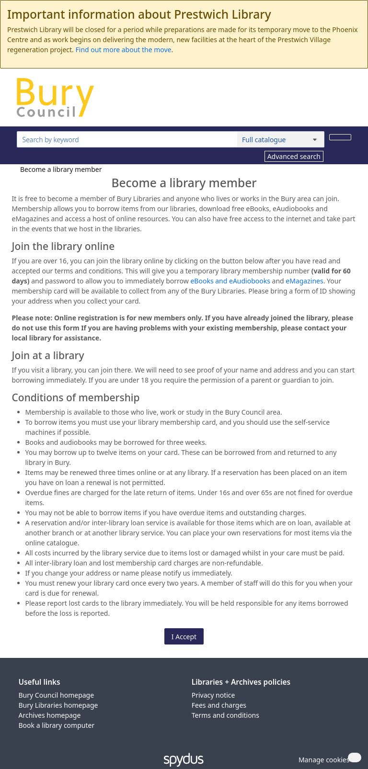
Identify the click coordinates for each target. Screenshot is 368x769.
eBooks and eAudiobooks (230, 280)
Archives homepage (50, 715)
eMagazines (304, 280)
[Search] (340, 137)
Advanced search (294, 156)
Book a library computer (57, 725)
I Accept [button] (184, 636)
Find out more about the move (124, 49)
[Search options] (280, 139)
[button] (322, 760)
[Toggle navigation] (346, 101)
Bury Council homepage (56, 695)
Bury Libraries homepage (58, 705)
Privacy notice (213, 695)
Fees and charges (219, 705)
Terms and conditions (225, 715)
